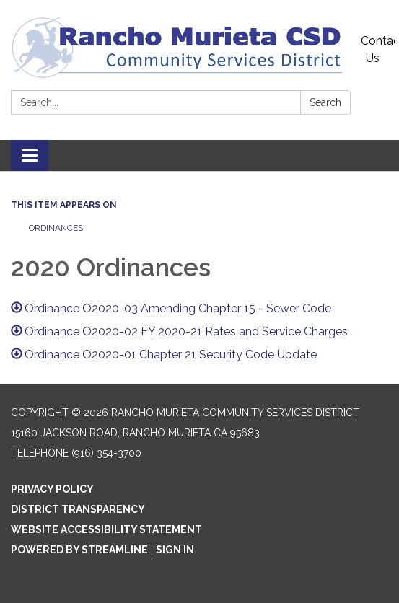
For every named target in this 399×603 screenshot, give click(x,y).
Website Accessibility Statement (106, 529)
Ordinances (58, 228)
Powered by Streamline (79, 549)
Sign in (175, 549)
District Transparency (78, 509)
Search (325, 102)
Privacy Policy (52, 489)
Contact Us (378, 49)
